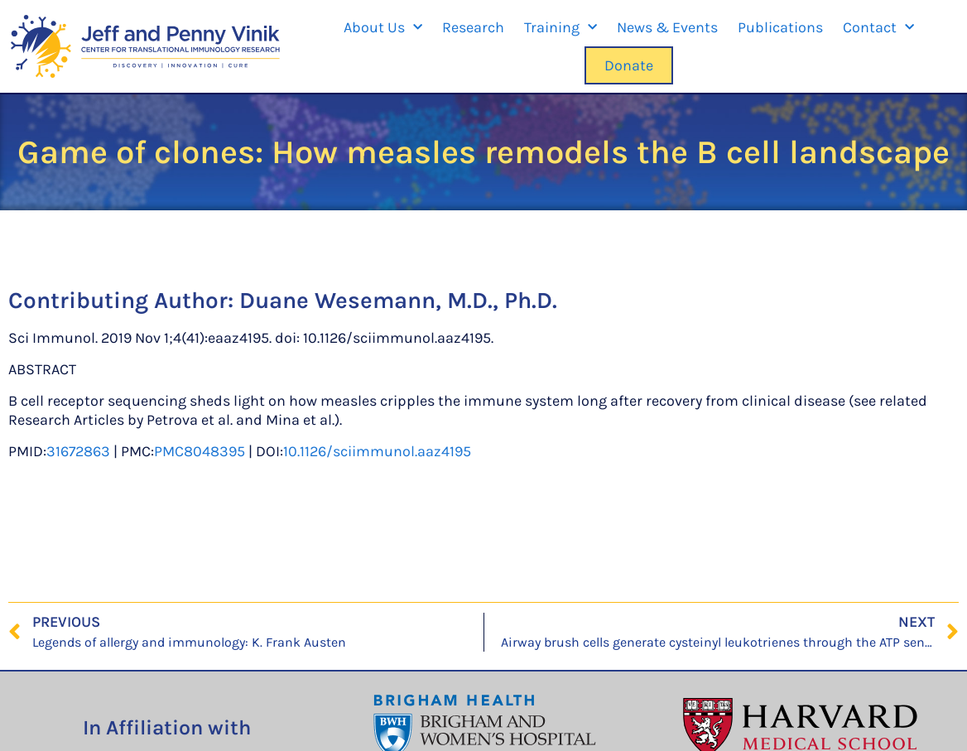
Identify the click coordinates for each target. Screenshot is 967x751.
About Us (383, 27)
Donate (628, 65)
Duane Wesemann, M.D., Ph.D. (398, 300)
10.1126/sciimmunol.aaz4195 (377, 451)
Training (560, 27)
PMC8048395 (199, 451)
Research (473, 27)
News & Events (667, 27)
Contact (878, 27)
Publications (780, 27)
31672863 (78, 451)
